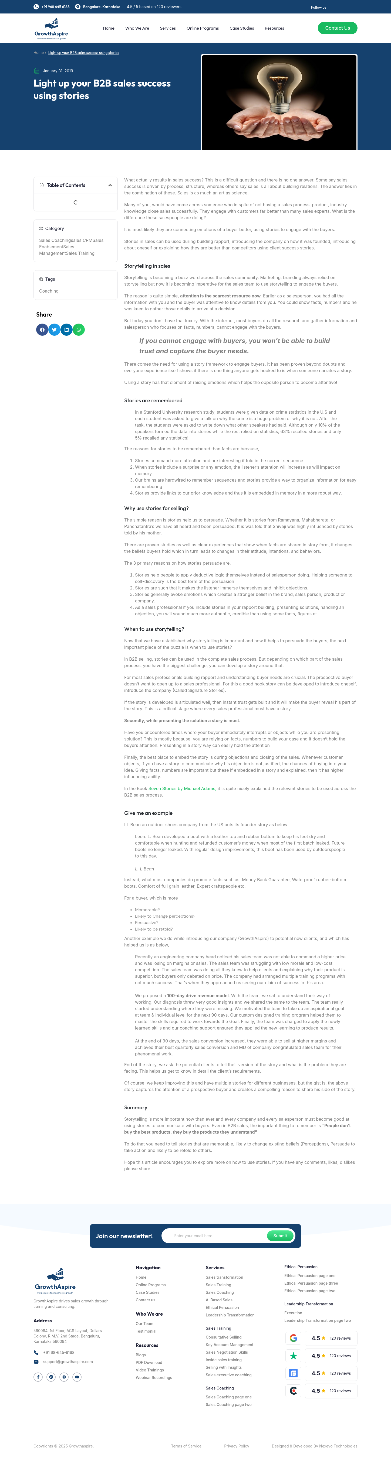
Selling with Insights (224, 1367)
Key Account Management (229, 1344)
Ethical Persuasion (222, 1307)
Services (166, 28)
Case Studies (240, 28)
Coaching (49, 291)
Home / (39, 52)
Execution (293, 1313)
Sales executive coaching (229, 1375)
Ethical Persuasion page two (309, 1290)
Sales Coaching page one (229, 1397)
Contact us (145, 1300)
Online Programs (201, 28)
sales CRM (82, 240)
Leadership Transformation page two (317, 1320)
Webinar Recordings (154, 1377)
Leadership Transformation (230, 1315)
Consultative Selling (224, 1337)
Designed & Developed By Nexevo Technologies (315, 1446)
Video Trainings (150, 1370)
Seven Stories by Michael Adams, (183, 788)
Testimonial (146, 1331)
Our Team (144, 1323)
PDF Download (149, 1362)
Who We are (136, 28)
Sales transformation (224, 1277)
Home (107, 28)
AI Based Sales (219, 1300)
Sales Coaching (55, 240)
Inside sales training (224, 1359)
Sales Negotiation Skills (227, 1352)
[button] (110, 185)
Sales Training (80, 253)
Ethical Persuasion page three (311, 1283)
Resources (273, 28)
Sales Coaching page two (229, 1404)
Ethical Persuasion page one (309, 1275)
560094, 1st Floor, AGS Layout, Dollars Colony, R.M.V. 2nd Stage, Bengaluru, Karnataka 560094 (67, 1336)
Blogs (141, 1355)
